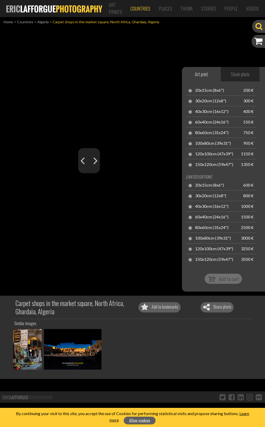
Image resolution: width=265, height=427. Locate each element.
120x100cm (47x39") (214, 154)
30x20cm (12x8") (210, 101)
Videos (252, 8)
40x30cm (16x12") (212, 112)
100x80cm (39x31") (213, 143)
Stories (208, 8)
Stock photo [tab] (240, 74)
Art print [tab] (201, 74)
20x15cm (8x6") (209, 90)
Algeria (43, 22)
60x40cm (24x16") (212, 122)
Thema (186, 8)
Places (165, 8)
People (231, 8)
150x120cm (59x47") (214, 165)
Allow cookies (139, 420)
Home (8, 22)
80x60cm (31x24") (212, 133)
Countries (140, 8)
